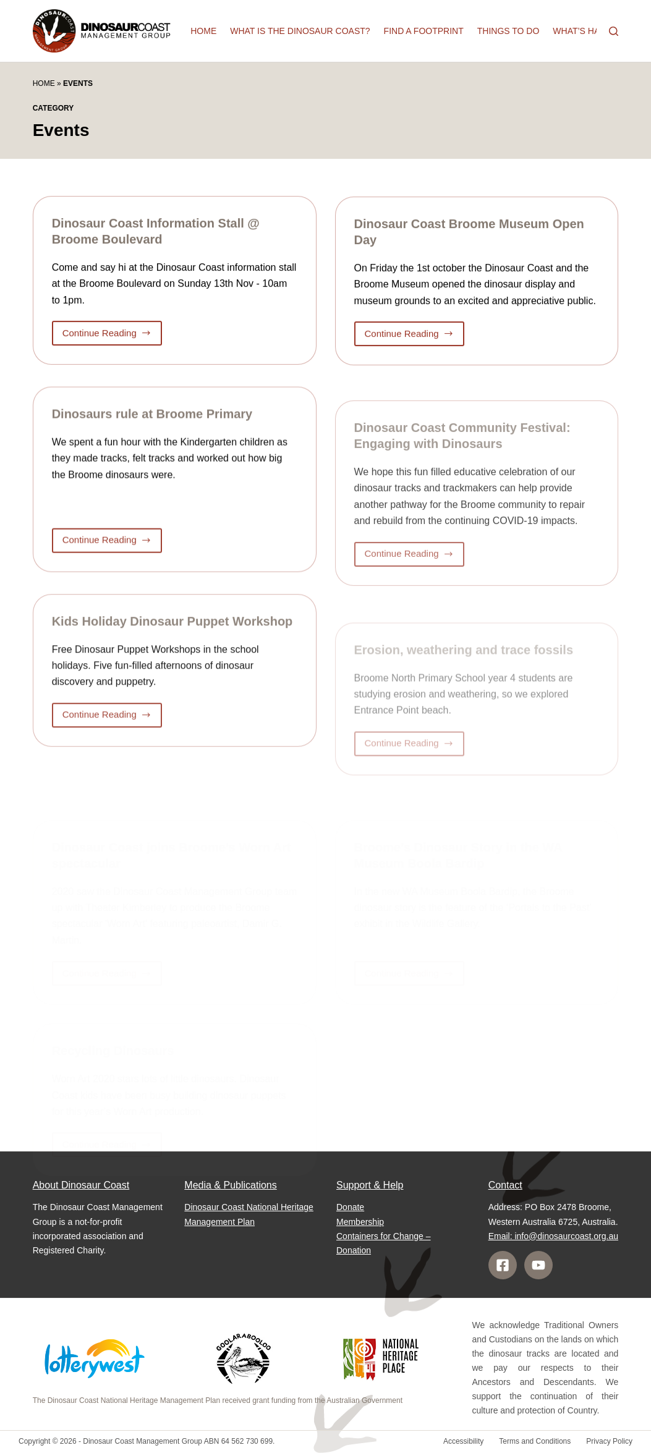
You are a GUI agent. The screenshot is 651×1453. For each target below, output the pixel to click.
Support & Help (370, 1185)
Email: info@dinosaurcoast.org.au (553, 1236)
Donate (350, 1207)
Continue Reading (107, 336)
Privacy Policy (609, 1441)
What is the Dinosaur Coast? (300, 31)
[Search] (613, 31)
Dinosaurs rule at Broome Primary (152, 418)
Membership (360, 1222)
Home (203, 31)
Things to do (508, 31)
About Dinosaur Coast (81, 1185)
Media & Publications (230, 1185)
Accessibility (463, 1441)
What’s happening (596, 31)
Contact (505, 1185)
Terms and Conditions (535, 1441)
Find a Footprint (424, 31)
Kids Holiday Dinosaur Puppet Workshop (172, 631)
